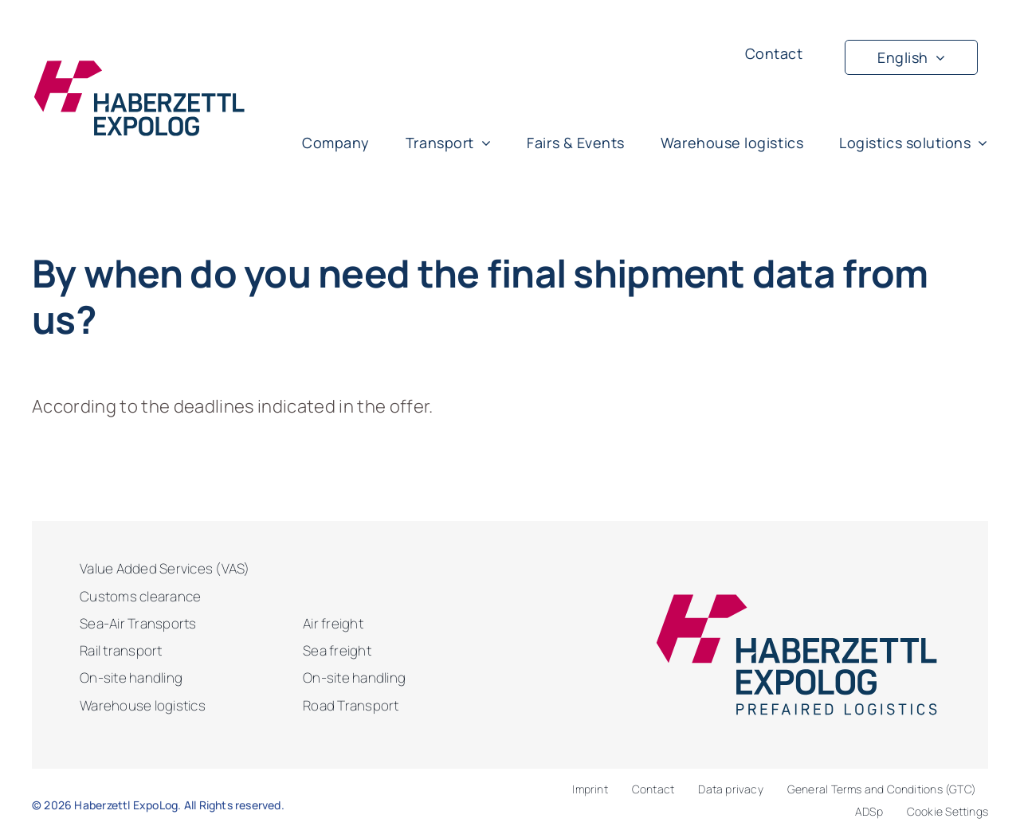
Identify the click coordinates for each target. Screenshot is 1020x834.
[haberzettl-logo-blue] (139, 67)
